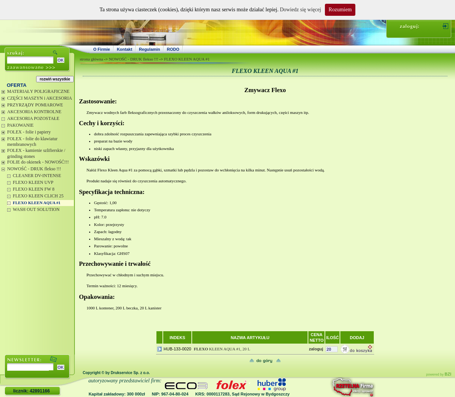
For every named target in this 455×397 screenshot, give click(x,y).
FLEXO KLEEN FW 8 (34, 189)
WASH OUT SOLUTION (36, 209)
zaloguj (316, 349)
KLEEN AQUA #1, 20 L (222, 349)
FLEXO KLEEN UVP (33, 182)
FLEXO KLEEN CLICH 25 (38, 195)
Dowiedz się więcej (300, 9)
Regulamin (149, 49)
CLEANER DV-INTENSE (37, 175)
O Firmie (101, 49)
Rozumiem (340, 9)
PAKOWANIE (20, 125)
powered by (438, 374)
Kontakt (124, 49)
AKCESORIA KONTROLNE (34, 111)
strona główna (91, 59)
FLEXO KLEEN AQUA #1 (37, 202)
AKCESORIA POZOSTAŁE (33, 118)
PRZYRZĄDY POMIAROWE (35, 105)
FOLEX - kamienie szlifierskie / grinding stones (36, 153)
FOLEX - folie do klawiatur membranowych (32, 141)
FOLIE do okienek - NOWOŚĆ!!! (38, 162)
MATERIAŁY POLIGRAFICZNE (38, 91)
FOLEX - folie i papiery (29, 132)
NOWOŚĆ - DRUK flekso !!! (34, 168)
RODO (173, 49)
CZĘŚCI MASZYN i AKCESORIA (39, 98)
